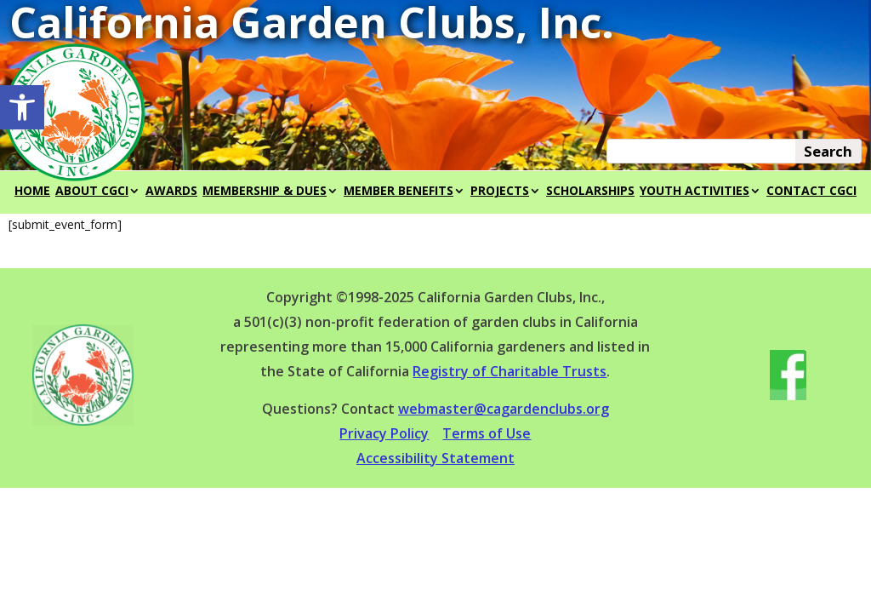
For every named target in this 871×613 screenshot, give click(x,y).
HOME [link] (32, 191)
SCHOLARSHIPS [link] (590, 191)
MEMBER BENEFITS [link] (398, 191)
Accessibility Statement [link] (435, 458)
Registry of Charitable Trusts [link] (509, 371)
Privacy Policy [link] (384, 433)
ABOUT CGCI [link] (91, 191)
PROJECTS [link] (499, 191)
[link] (22, 107)
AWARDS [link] (171, 191)
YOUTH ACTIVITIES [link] (694, 191)
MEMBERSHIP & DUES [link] (264, 191)
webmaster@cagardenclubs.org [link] (503, 408)
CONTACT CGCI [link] (811, 191)
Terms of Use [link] (486, 433)
